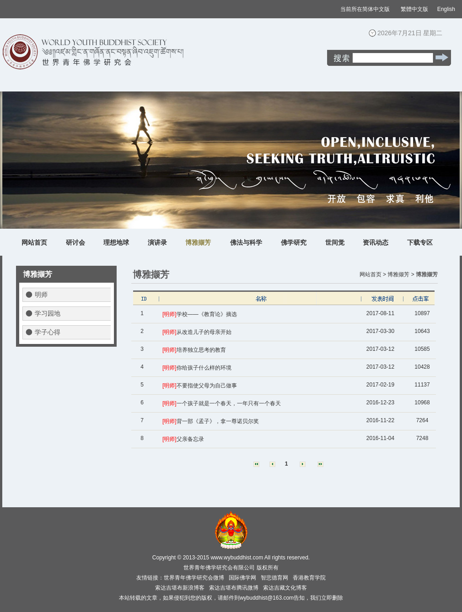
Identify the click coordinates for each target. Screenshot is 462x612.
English (446, 9)
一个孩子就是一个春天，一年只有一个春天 (229, 403)
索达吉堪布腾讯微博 (233, 588)
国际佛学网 (242, 577)
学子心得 (47, 332)
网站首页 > (373, 274)
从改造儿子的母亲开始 (204, 332)
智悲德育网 (274, 577)
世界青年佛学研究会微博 (194, 577)
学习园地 (47, 313)
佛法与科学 (246, 242)
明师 (41, 294)
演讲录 (157, 242)
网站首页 (34, 242)
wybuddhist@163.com (267, 598)
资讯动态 (375, 242)
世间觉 (334, 242)
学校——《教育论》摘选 (207, 314)
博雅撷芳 (198, 242)
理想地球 (116, 242)
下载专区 (420, 242)
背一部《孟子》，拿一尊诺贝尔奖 (218, 421)
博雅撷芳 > (400, 274)
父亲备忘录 (190, 439)
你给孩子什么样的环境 (204, 368)
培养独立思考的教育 (201, 350)
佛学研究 (293, 242)
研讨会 (75, 242)
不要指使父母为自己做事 (207, 385)
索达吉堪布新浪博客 (179, 588)
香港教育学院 (309, 577)
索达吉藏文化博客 (285, 588)
